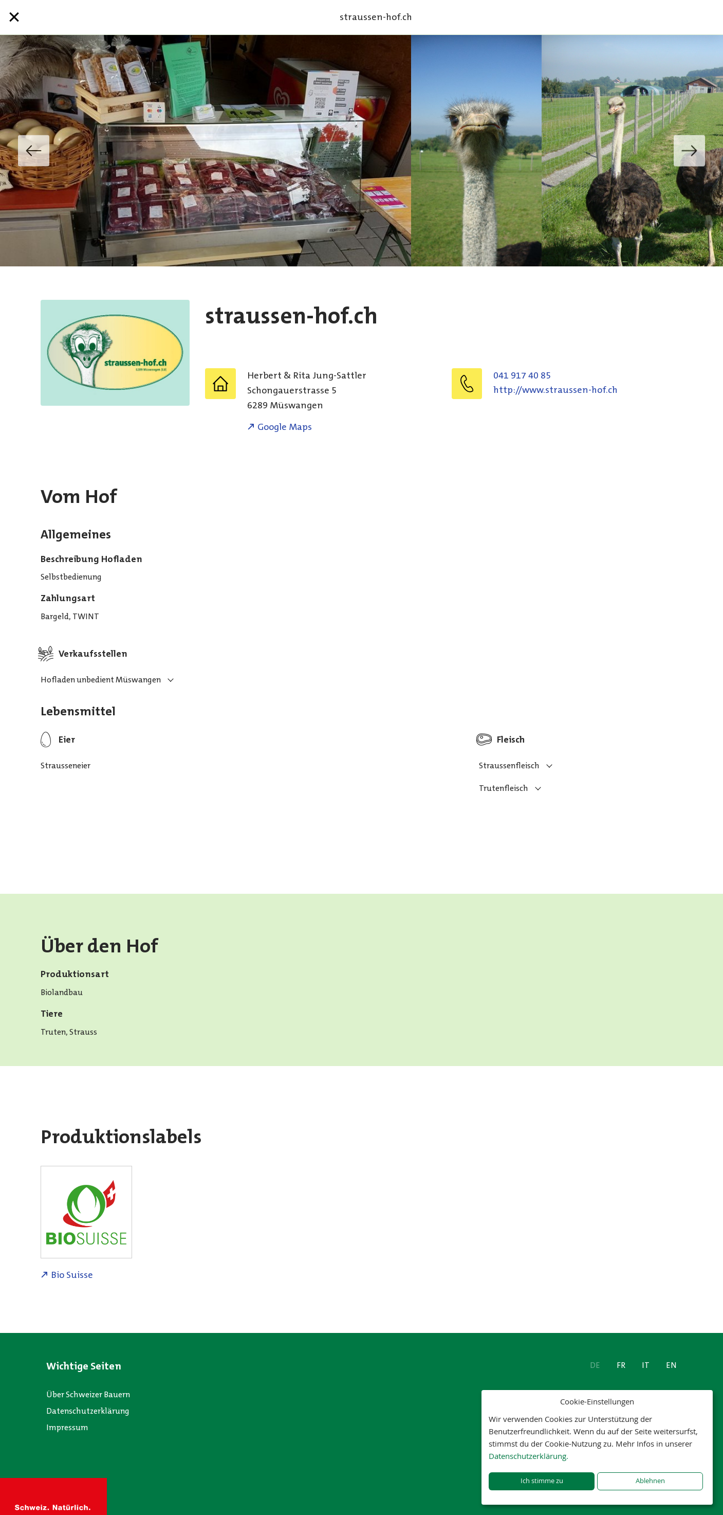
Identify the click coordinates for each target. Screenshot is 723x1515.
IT (646, 1365)
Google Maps (284, 427)
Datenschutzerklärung (87, 1410)
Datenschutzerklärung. (528, 1456)
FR (621, 1365)
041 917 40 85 (522, 375)
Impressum (67, 1427)
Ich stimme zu (542, 1480)
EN (671, 1365)
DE (595, 1365)
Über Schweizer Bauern (88, 1394)
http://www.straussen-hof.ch (555, 390)
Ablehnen (650, 1480)
